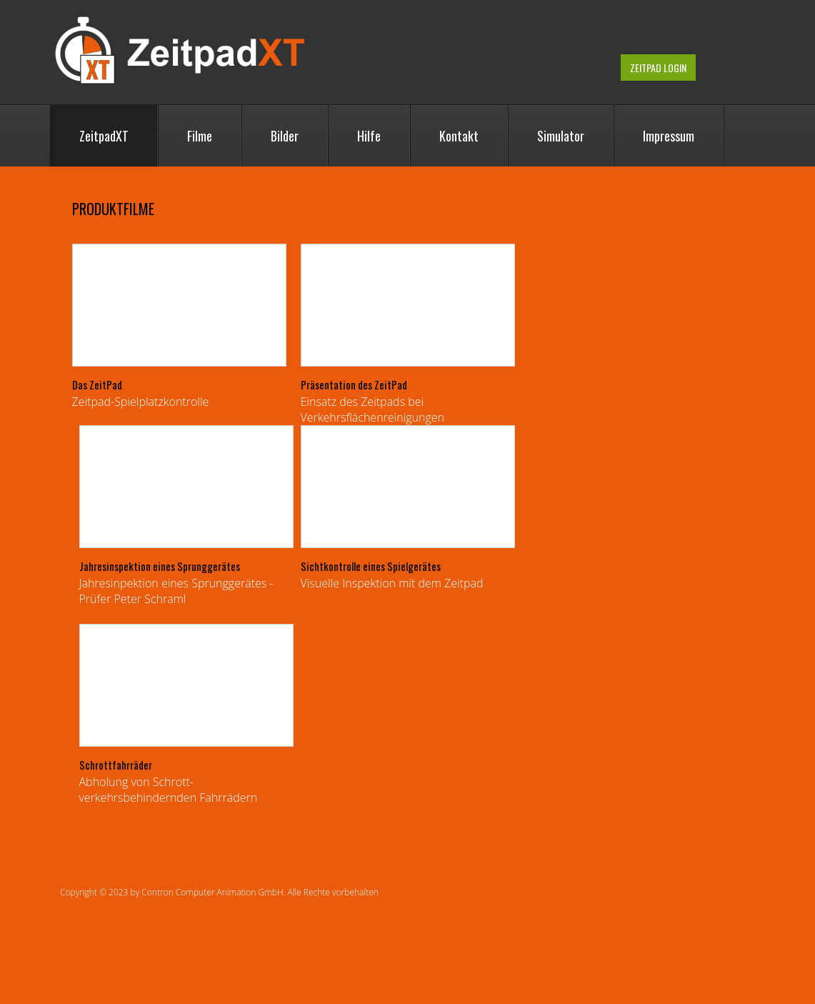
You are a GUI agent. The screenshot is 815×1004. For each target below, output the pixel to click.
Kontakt (459, 135)
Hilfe (369, 135)
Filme (199, 135)
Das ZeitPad (97, 384)
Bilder (285, 135)
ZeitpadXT (104, 135)
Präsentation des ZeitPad (354, 384)
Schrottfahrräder (115, 764)
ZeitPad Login (658, 67)
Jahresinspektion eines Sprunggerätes (159, 566)
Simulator (560, 135)
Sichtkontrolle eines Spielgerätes (371, 566)
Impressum (668, 135)
